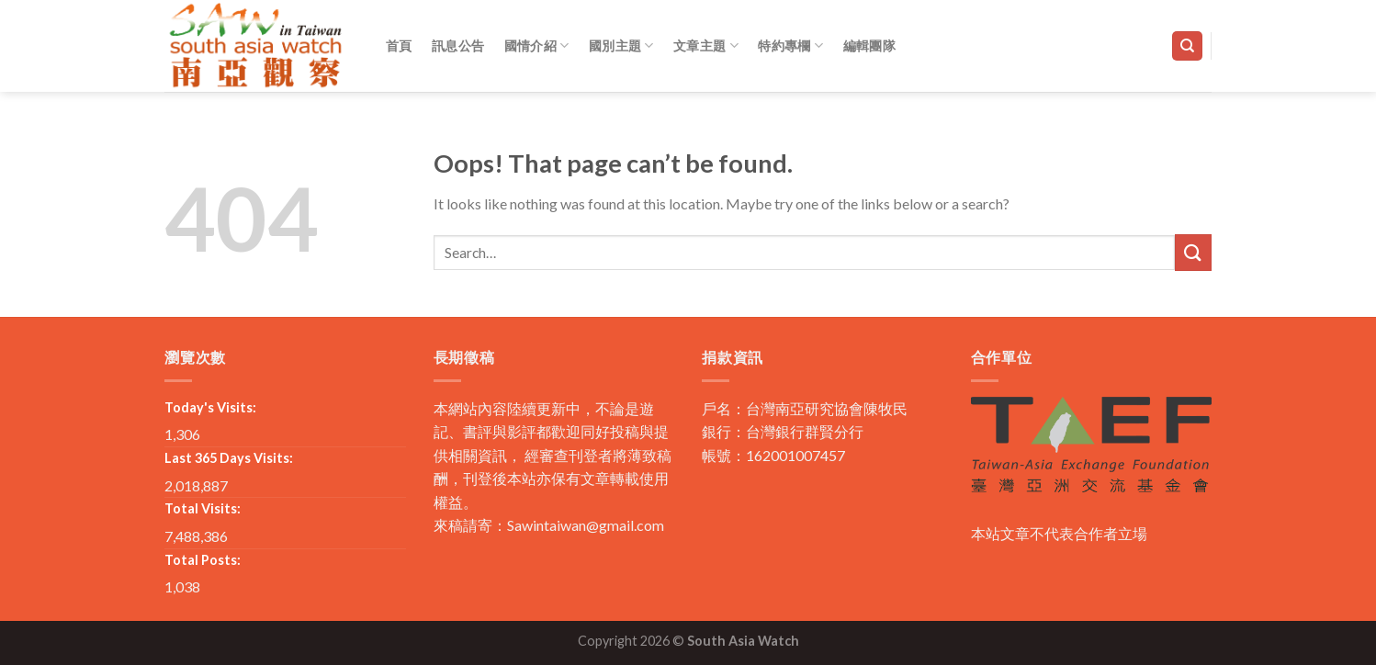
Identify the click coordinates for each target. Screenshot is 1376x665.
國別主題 (621, 45)
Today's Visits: (210, 407)
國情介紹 (537, 45)
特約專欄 (790, 45)
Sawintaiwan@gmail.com (585, 525)
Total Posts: (202, 560)
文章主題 (706, 45)
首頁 (399, 45)
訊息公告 (458, 45)
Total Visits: (202, 508)
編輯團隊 (869, 45)
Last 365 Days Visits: (228, 458)
